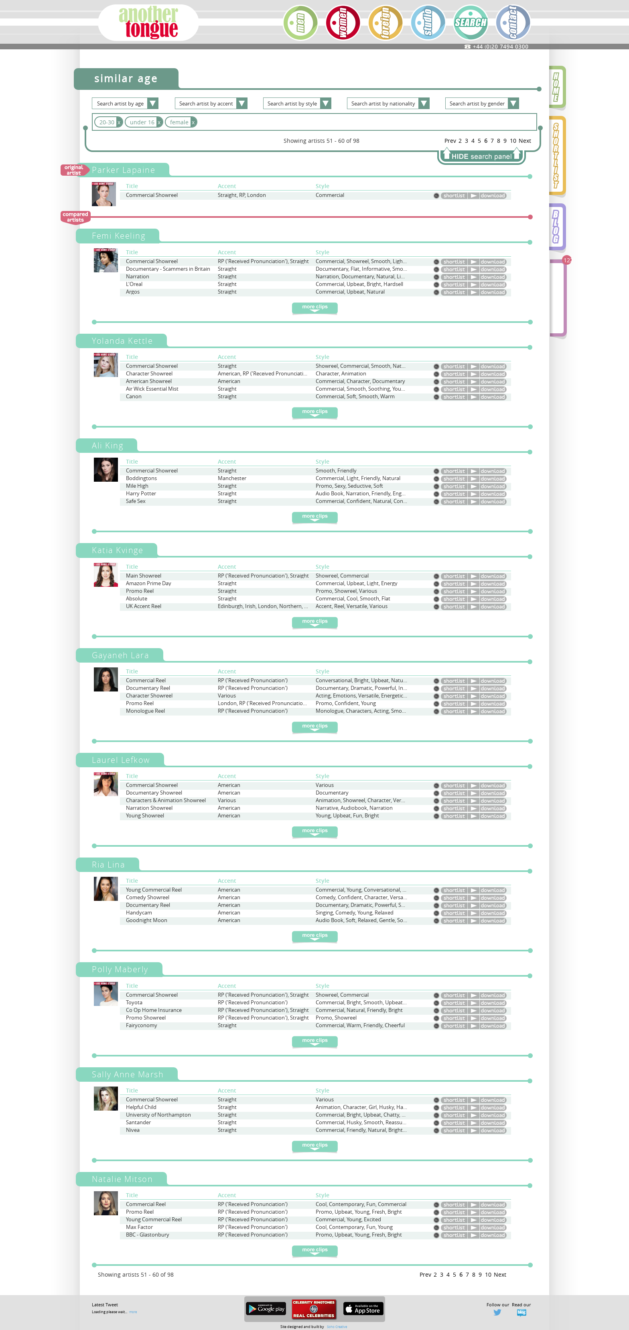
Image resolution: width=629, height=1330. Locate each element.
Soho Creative (337, 1326)
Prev (450, 140)
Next (525, 140)
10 (513, 140)
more (133, 1312)
